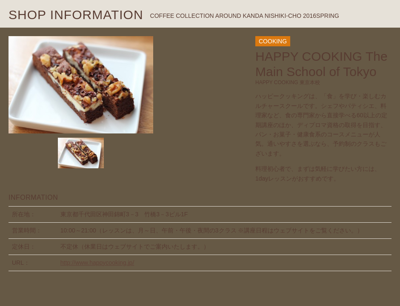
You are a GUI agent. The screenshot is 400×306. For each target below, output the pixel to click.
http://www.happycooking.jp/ (97, 262)
